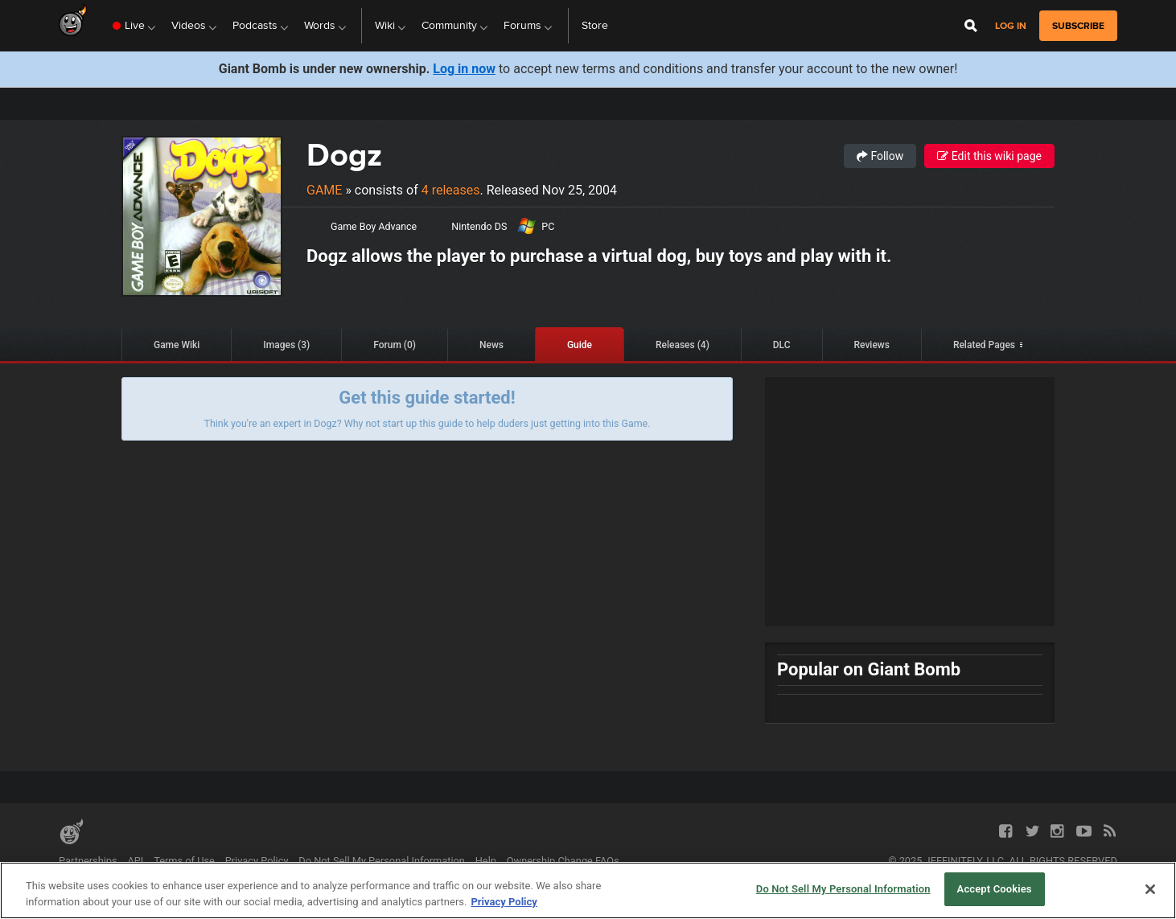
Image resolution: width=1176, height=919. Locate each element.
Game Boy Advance (374, 226)
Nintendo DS (479, 226)
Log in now (464, 68)
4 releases (450, 190)
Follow (880, 156)
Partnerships (88, 861)
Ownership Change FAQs (563, 861)
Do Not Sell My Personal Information (381, 861)
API (135, 861)
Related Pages (984, 345)
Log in (1010, 26)
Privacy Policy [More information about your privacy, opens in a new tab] (504, 902)
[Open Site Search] (971, 25)
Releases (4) (682, 345)
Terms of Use (184, 861)
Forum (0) (394, 345)
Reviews (872, 345)
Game (324, 190)
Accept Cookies (994, 889)
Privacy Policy (257, 861)
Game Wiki (176, 345)
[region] (588, 890)
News (491, 345)
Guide (579, 345)
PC (547, 226)
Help (485, 861)
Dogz (344, 154)
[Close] (1150, 889)
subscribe (1078, 25)
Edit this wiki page (989, 156)
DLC (782, 345)
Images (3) (286, 345)
